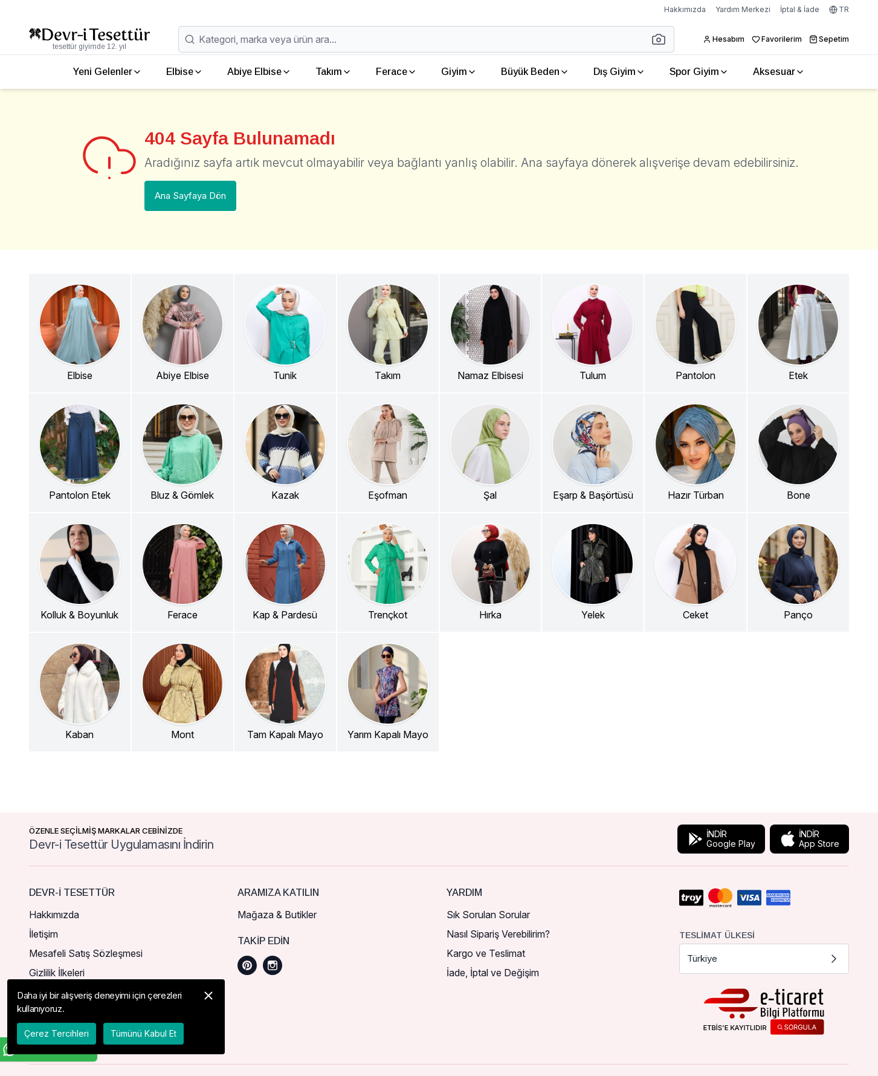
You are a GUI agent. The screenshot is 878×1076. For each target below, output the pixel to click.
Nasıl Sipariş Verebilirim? (498, 934)
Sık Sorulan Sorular (488, 915)
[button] (662, 39)
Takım (333, 71)
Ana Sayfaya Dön (190, 195)
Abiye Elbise (259, 71)
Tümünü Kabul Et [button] (143, 1033)
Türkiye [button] (764, 958)
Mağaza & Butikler (277, 915)
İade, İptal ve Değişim (493, 973)
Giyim (459, 71)
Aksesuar (779, 71)
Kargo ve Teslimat (486, 953)
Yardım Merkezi (742, 9)
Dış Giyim (619, 71)
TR (839, 9)
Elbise (184, 71)
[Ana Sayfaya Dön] (89, 39)
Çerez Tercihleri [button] (56, 1033)
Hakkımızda (685, 9)
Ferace (396, 71)
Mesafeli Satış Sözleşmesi (86, 953)
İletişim (43, 934)
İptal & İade (799, 9)
